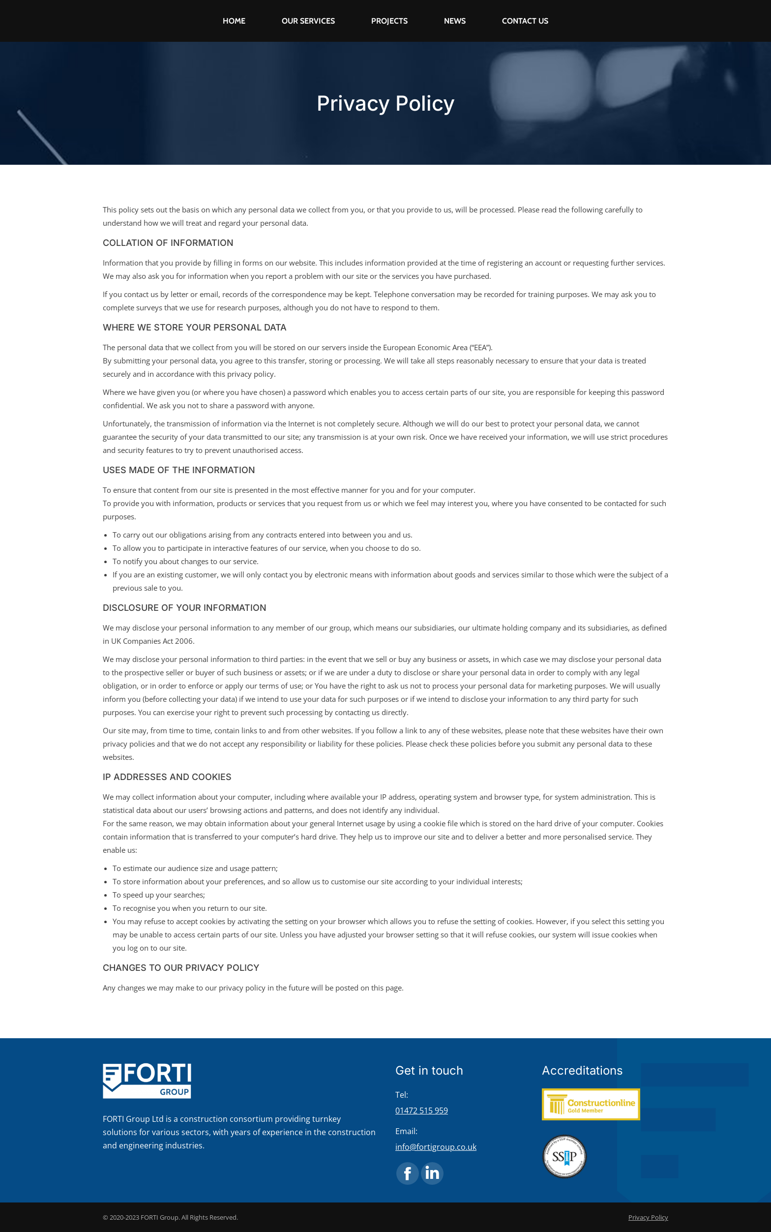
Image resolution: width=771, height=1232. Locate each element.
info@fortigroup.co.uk (435, 1147)
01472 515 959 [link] (421, 1110)
